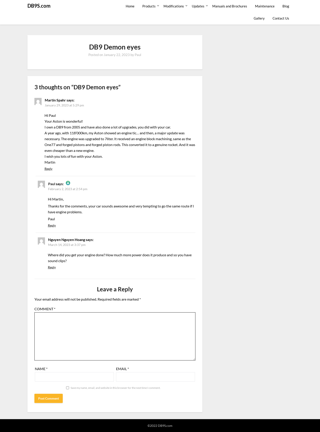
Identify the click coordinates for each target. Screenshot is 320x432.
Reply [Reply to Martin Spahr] (48, 169)
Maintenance (265, 6)
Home (130, 6)
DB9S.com (39, 6)
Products (149, 6)
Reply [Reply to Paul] (52, 225)
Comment (44, 309)
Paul (138, 55)
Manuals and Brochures (229, 6)
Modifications (173, 6)
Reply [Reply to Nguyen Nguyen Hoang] (52, 267)
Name (41, 369)
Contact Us (281, 18)
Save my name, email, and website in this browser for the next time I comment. (116, 387)
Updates (198, 6)
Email (122, 369)
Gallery (259, 18)
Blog (285, 6)
